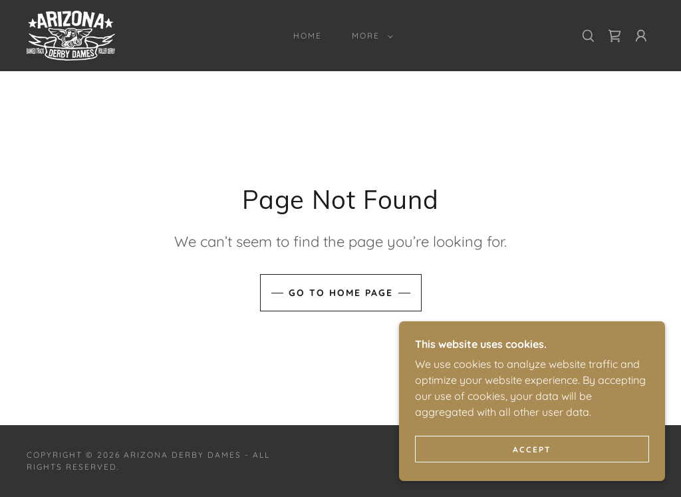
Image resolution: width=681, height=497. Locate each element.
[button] (370, 36)
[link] (71, 34)
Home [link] (307, 36)
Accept (532, 477)
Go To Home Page (341, 293)
